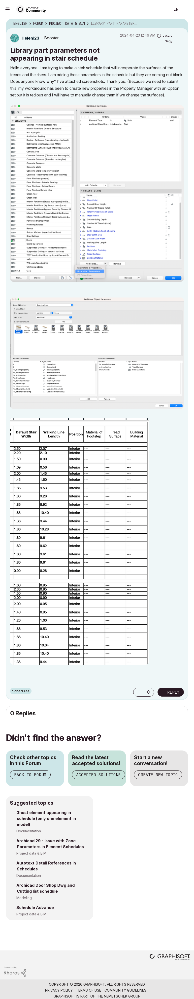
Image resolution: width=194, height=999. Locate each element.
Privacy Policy (59, 990)
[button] (97, 193)
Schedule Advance (35, 907)
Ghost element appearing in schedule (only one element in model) (46, 818)
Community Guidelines (125, 990)
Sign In (186, 9)
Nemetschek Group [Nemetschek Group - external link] (122, 996)
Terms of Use (88, 990)
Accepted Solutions (98, 774)
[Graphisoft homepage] (170, 957)
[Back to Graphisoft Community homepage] (32, 9)
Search (161, 9)
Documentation (28, 831)
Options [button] (181, 24)
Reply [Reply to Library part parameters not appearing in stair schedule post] (173, 692)
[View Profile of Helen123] (30, 38)
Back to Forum (30, 774)
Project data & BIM (31, 853)
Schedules (21, 691)
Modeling (24, 898)
